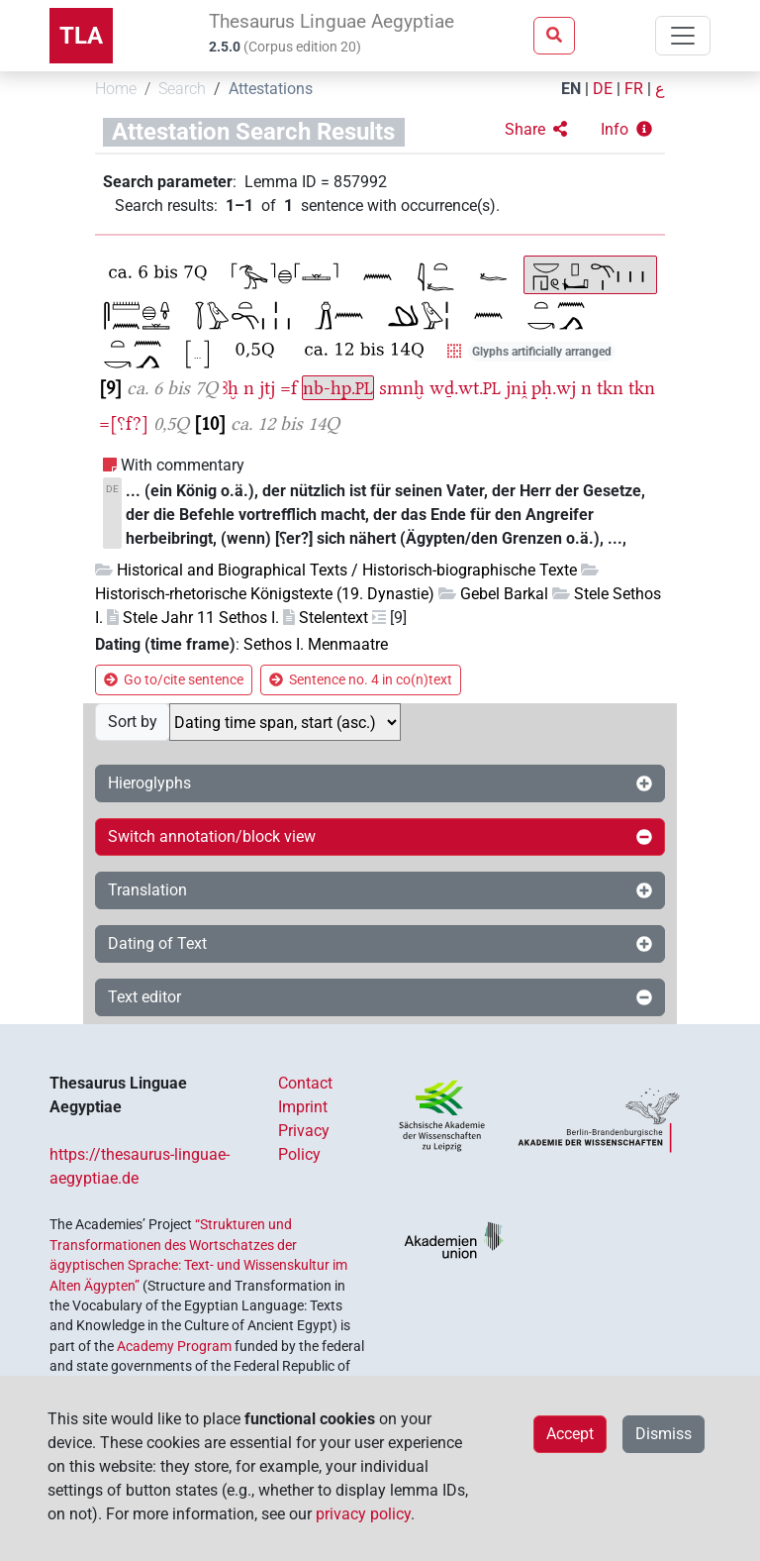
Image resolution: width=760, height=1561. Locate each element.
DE (603, 88)
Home (116, 88)
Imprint (303, 1106)
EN (571, 88)
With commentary (182, 465)
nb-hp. (338, 387)
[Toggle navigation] (683, 35)
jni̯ (516, 387)
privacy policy (363, 1514)
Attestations (271, 88)
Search (182, 88)
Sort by (132, 721)
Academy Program (174, 1346)
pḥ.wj (553, 387)
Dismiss (663, 1433)
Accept (570, 1433)
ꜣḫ (230, 387)
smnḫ (402, 387)
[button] (536, 130)
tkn (610, 387)
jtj (267, 387)
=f (288, 387)
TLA (81, 36)
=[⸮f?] (123, 423)
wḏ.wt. (465, 387)
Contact (305, 1083)
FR (633, 88)
